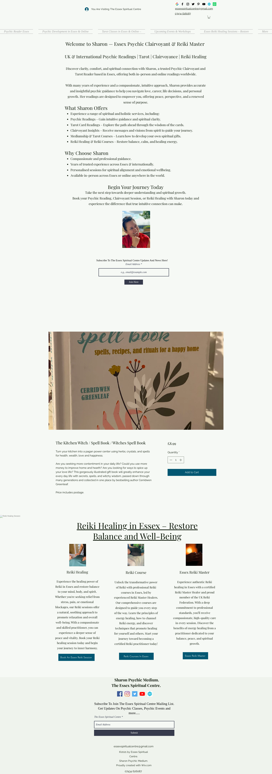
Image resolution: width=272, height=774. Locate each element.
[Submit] (134, 733)
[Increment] (181, 460)
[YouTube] (204, 4)
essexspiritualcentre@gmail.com (133, 746)
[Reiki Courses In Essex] (136, 656)
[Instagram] (188, 4)
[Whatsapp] (214, 4)
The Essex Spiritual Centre (107, 717)
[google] (177, 4)
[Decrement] (170, 460)
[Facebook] (182, 4)
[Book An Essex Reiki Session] (76, 657)
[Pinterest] (198, 4)
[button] (209, 17)
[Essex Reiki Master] (195, 655)
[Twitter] (193, 4)
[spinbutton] (176, 460)
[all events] (209, 4)
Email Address (133, 264)
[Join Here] (133, 282)
